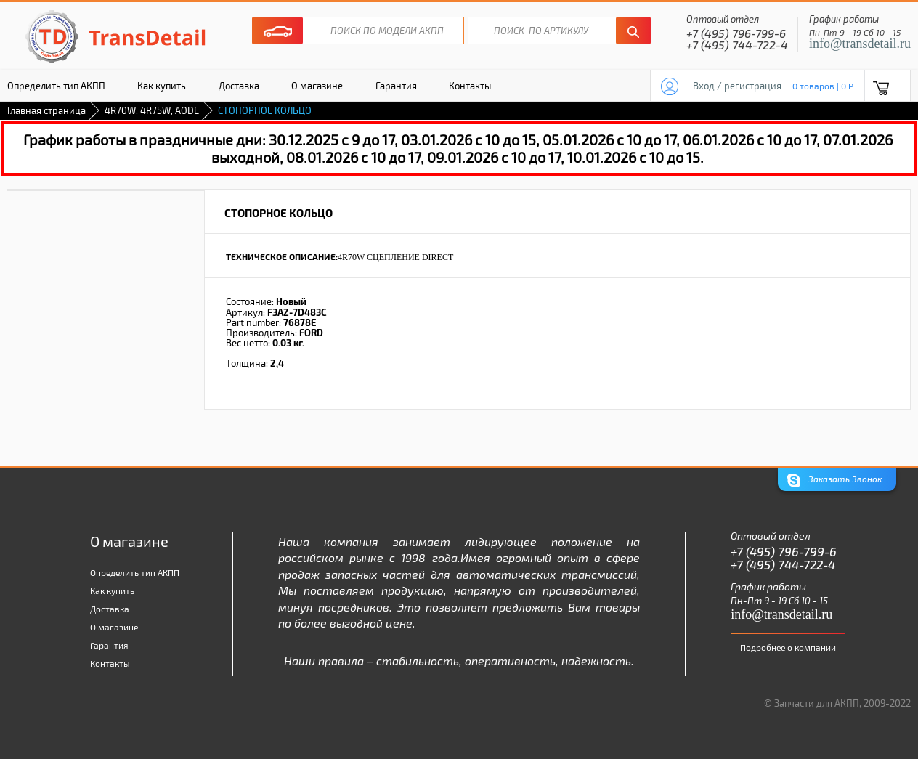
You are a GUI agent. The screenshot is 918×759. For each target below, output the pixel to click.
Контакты (470, 86)
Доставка (239, 86)
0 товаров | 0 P (822, 86)
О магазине (317, 86)
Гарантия (396, 86)
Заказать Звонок (834, 480)
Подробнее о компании (788, 647)
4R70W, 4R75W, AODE (152, 110)
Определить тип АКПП (134, 572)
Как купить (161, 86)
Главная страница (46, 110)
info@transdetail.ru (860, 43)
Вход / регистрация (737, 86)
